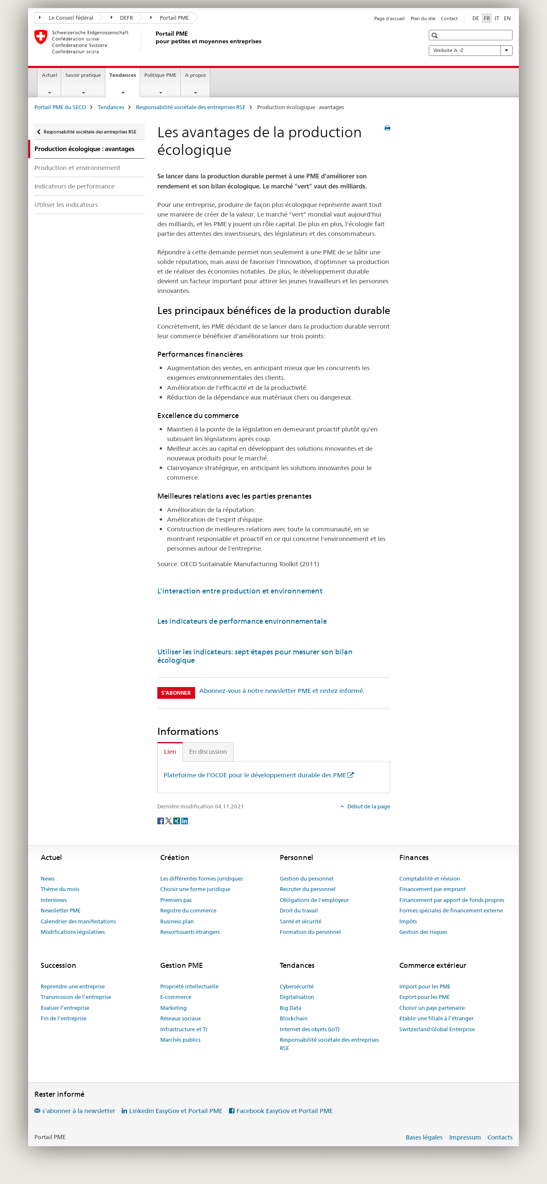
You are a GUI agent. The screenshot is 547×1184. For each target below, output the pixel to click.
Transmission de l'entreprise (76, 996)
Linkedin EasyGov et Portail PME (175, 1111)
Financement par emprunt (432, 889)
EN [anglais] (507, 18)
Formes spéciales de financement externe (451, 910)
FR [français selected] (487, 18)
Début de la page (368, 806)
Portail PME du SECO (60, 107)
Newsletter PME (61, 910)
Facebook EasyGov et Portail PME (285, 1111)
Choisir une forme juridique (195, 889)
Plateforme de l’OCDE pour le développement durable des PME (255, 775)
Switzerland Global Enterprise (437, 1029)
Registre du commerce (188, 910)
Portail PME (169, 18)
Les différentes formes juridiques (201, 878)
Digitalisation (297, 996)
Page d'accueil (389, 18)
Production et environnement (77, 168)
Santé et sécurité (300, 921)
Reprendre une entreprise (73, 986)
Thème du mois (60, 889)
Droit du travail (299, 910)
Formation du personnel (310, 931)
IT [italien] (497, 18)
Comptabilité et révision (429, 878)
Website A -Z (470, 50)
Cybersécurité (297, 986)
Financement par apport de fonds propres (451, 899)
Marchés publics (180, 1039)
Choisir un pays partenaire (432, 1007)
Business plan (177, 921)
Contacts (500, 1137)
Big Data (290, 1007)
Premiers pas (176, 899)
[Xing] (177, 820)
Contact (449, 18)
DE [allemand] (475, 18)
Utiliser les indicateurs (66, 205)
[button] (435, 35)
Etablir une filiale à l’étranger (436, 1018)
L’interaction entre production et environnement (240, 591)
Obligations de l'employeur (314, 899)
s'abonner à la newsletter (78, 1111)
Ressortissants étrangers (190, 931)
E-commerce (175, 996)
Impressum (465, 1137)
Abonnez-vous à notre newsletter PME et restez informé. (282, 691)
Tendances (124, 77)
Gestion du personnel (306, 878)
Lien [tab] (170, 751)
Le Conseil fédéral (66, 18)
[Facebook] (161, 820)
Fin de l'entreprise (63, 1018)
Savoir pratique (83, 75)
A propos (195, 75)
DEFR (122, 18)
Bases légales (424, 1137)
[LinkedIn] (184, 820)
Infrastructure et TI (183, 1029)
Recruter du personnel (308, 889)
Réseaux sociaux (180, 1018)
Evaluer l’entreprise (65, 1007)
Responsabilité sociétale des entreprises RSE (190, 107)
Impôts (408, 921)
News (48, 878)
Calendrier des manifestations (78, 921)
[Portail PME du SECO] (154, 41)
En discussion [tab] (208, 751)
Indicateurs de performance (74, 186)
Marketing (173, 1007)
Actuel (49, 75)
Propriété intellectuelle (189, 986)
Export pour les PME (424, 996)
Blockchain (293, 1018)
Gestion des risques (423, 931)
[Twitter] (169, 820)
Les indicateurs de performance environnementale (242, 621)
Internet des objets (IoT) (309, 1029)
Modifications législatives (73, 931)
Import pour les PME (425, 986)
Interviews (54, 899)
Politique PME (160, 75)
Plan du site (423, 18)
